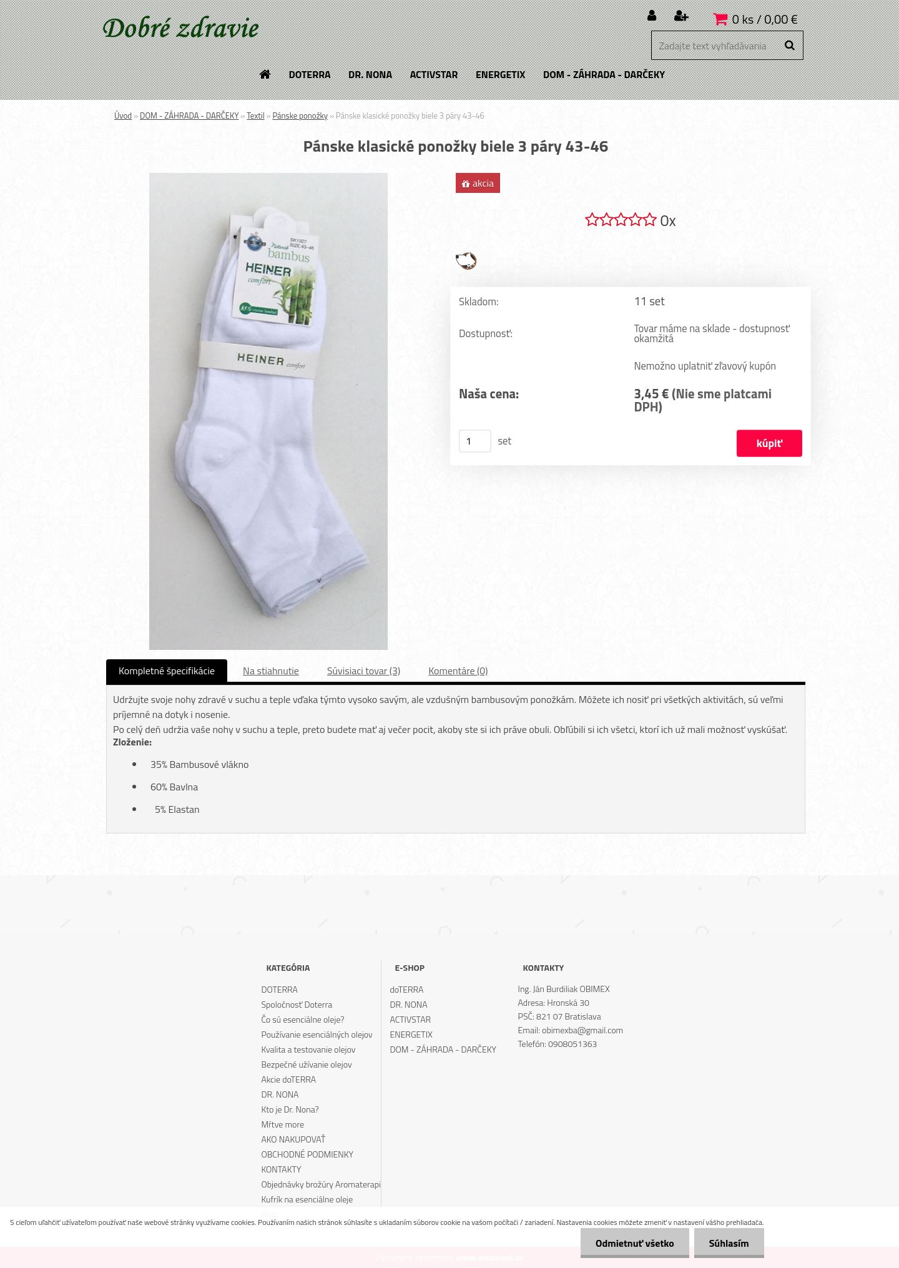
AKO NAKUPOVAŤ (293, 1139)
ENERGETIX (411, 1034)
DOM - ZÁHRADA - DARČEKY (189, 115)
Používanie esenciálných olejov (316, 1034)
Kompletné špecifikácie (167, 670)
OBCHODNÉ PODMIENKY (307, 1154)
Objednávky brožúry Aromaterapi (321, 1184)
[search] (789, 45)
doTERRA (407, 989)
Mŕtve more (282, 1124)
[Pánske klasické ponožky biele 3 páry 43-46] (268, 177)
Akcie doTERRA (288, 1079)
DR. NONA (279, 1094)
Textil (255, 115)
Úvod (123, 115)
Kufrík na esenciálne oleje (307, 1199)
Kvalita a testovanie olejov (308, 1049)
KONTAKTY (281, 1169)
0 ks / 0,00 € (765, 19)
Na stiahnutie (271, 670)
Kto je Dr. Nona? (289, 1109)
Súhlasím (729, 1243)
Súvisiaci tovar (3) (363, 670)
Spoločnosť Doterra (296, 1004)
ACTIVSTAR (410, 1019)
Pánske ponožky (300, 115)
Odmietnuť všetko (633, 1243)
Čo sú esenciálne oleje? (302, 1019)
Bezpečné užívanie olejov (306, 1064)
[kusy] (475, 441)
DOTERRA (279, 989)
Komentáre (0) (458, 670)
